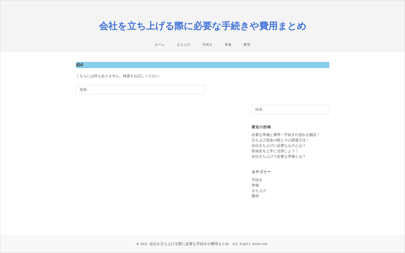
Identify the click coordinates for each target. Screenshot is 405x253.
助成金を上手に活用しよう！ (275, 151)
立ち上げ (183, 44)
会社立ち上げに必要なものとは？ (279, 146)
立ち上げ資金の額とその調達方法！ (280, 140)
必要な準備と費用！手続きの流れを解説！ (286, 135)
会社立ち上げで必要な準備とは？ (279, 156)
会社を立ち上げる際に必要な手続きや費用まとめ (202, 25)
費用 (247, 44)
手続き (207, 44)
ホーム (160, 44)
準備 (228, 44)
